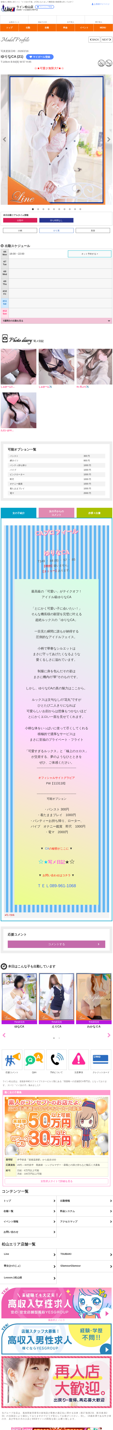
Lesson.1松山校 (13, 1277)
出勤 (28, 27)
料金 (65, 27)
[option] (56, 139)
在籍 (47, 27)
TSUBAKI (65, 1254)
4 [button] (48, 209)
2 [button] (38, 209)
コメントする (56, 944)
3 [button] (43, 209)
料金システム (67, 1211)
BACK (95, 39)
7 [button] (64, 209)
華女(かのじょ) (12, 1265)
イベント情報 (11, 1221)
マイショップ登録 (44, 7)
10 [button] (80, 209)
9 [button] (75, 209)
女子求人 (70, 22)
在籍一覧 (8, 1211)
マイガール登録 (40, 56)
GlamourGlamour (70, 1265)
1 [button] (33, 209)
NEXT (105, 39)
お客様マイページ (100, 4)
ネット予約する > (89, 254)
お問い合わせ (11, 1232)
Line (6, 1254)
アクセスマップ (68, 1221)
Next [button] (109, 1035)
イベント (84, 27)
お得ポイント (14, 22)
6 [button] (59, 209)
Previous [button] (4, 1035)
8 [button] (70, 209)
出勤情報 (65, 1200)
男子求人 (98, 22)
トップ (9, 27)
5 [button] (54, 209)
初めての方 (42, 22)
